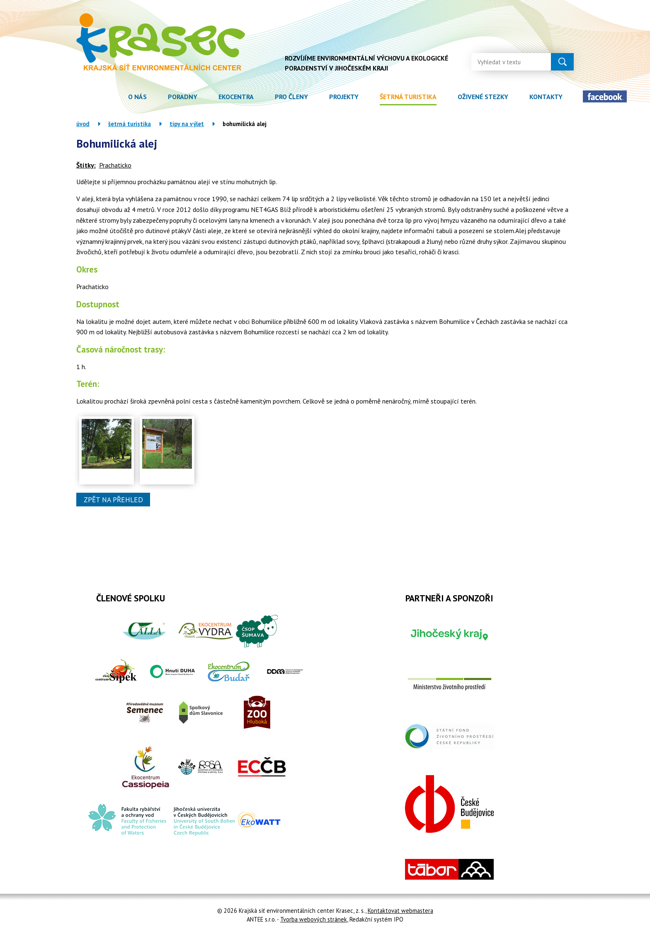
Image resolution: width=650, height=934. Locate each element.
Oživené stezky (483, 96)
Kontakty (546, 96)
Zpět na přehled (113, 499)
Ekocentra (236, 96)
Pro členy (291, 96)
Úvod (106, 97)
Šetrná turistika (408, 96)
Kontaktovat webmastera (400, 911)
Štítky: (86, 165)
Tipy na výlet (187, 124)
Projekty (344, 96)
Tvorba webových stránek (313, 919)
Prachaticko (115, 165)
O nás (137, 96)
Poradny (182, 96)
